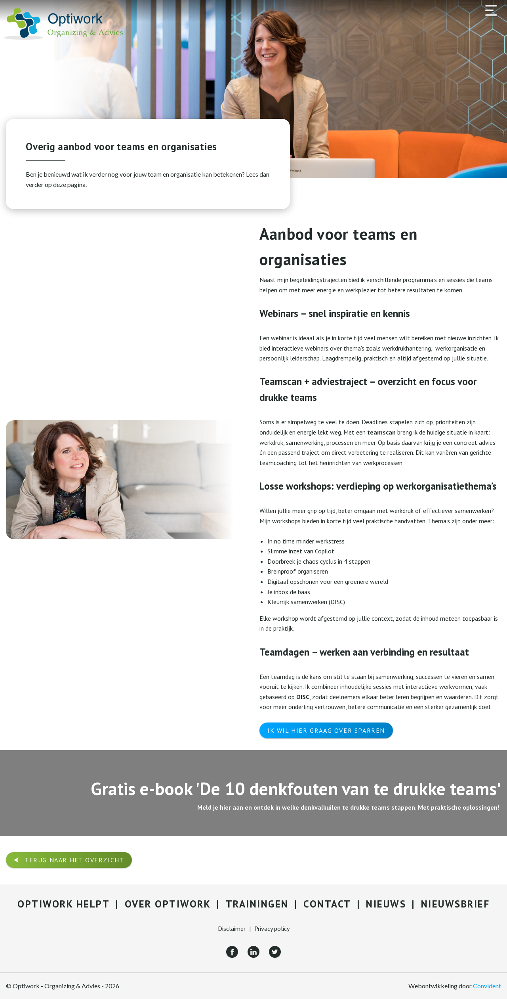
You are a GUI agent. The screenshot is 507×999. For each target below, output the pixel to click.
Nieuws (386, 904)
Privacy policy (272, 928)
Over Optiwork (168, 904)
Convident (487, 985)
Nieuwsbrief (455, 904)
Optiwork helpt (63, 904)
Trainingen (257, 904)
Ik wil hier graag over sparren (326, 730)
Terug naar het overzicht (74, 860)
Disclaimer (232, 928)
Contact (327, 904)
